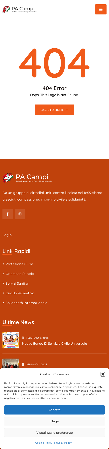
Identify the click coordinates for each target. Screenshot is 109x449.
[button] (103, 374)
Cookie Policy (43, 442)
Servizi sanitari (17, 283)
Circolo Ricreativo (20, 293)
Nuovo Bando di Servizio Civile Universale (54, 343)
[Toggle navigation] (101, 9)
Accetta (54, 410)
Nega (54, 421)
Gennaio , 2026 (34, 364)
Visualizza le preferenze (54, 433)
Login (7, 235)
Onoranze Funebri (20, 274)
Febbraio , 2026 (35, 337)
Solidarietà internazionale (26, 303)
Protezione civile (19, 264)
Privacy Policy (63, 442)
